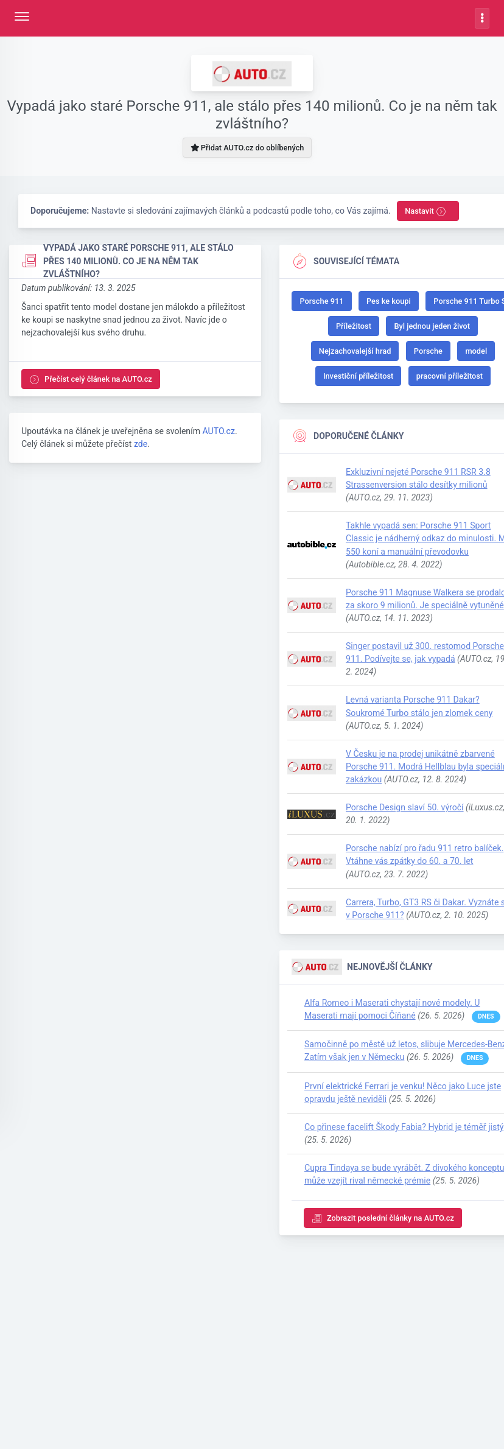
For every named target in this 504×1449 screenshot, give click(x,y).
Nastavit (425, 211)
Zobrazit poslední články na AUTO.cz (383, 1224)
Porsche (428, 352)
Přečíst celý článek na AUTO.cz (90, 381)
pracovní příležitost (449, 377)
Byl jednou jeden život (432, 327)
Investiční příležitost (358, 377)
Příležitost (353, 327)
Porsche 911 (321, 302)
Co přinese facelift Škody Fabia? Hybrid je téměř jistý (403, 1133)
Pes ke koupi (388, 302)
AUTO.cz (218, 435)
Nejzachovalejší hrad (355, 352)
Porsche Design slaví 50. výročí (405, 811)
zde (140, 448)
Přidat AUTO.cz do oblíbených (247, 147)
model (476, 352)
